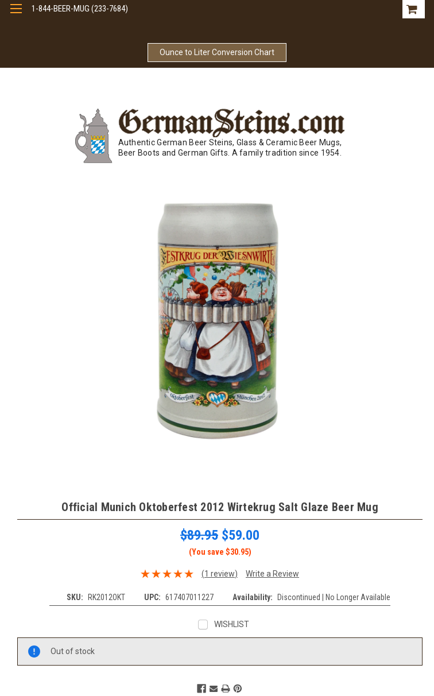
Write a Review (272, 573)
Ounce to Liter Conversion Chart (217, 52)
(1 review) (220, 573)
